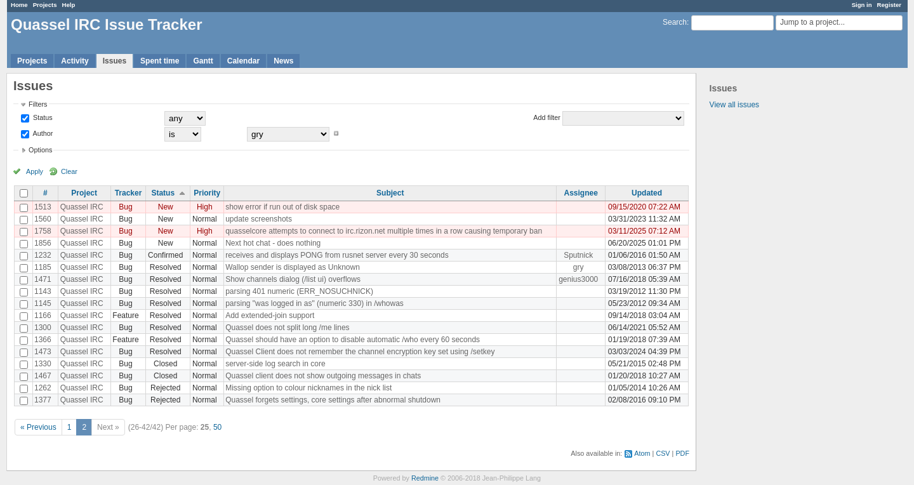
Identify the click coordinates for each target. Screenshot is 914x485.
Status (42, 117)
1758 (42, 231)
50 (217, 427)
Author (42, 133)
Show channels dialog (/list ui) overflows (293, 279)
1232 (42, 255)
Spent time (159, 60)
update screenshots (258, 219)
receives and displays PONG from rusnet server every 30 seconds (336, 255)
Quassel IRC (81, 207)
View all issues (734, 104)
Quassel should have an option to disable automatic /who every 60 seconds (352, 339)
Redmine (425, 478)
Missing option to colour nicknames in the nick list (308, 387)
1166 (42, 315)
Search (675, 22)
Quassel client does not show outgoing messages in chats (323, 375)
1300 (42, 327)
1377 (42, 399)
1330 (42, 363)
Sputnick (578, 255)
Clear (69, 171)
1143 (42, 291)
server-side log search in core (275, 363)
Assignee (581, 193)
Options (40, 150)
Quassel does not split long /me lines (287, 327)
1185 (42, 267)
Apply (34, 171)
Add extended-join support (269, 315)
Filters (38, 104)
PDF (682, 453)
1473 (42, 351)
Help (69, 4)
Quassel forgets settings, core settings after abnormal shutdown (332, 399)
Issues (114, 60)
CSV (663, 453)
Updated (647, 193)
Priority (207, 193)
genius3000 (578, 279)
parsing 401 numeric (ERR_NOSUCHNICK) (299, 291)
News (283, 60)
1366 (42, 339)
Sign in (862, 4)
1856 (42, 243)
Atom (642, 453)
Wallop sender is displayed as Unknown (292, 267)
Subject (390, 193)
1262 (42, 387)
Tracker (128, 193)
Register (889, 4)
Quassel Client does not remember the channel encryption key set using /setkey (359, 351)
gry (578, 267)
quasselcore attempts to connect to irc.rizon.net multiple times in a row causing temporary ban (383, 231)
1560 (42, 219)
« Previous (38, 427)
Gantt (203, 60)
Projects (45, 4)
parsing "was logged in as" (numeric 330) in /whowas (314, 303)
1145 (42, 303)
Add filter (546, 117)
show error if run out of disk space (282, 207)
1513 (42, 207)
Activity (74, 60)
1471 (42, 279)
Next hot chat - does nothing (273, 243)
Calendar (243, 60)
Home (19, 4)
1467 (42, 375)
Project (84, 193)
